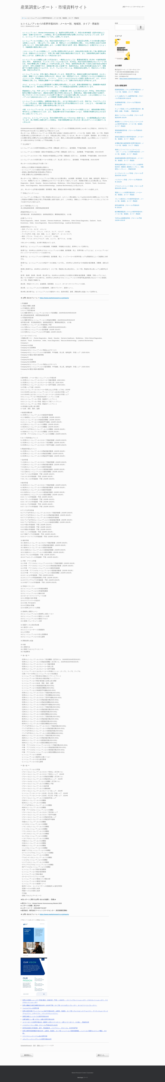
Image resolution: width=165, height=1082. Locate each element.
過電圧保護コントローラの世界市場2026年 (35, 1016)
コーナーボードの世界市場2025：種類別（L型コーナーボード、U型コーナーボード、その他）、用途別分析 (55, 1022)
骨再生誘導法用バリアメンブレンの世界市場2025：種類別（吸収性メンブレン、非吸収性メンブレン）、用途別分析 (129, 167)
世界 (34, 1045)
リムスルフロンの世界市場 (30, 1008)
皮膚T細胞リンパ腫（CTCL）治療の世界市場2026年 (38, 1019)
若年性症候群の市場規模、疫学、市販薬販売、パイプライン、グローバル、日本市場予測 (49, 1028)
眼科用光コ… (27, 1055)
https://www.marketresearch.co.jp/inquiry (54, 298)
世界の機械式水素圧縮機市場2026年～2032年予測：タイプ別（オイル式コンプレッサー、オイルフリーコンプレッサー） (59, 1005)
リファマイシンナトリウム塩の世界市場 (34, 1036)
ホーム (24, 18)
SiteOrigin (80, 1077)
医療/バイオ (40, 1045)
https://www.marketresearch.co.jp (130, 78)
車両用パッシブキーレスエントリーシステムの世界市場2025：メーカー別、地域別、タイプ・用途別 (129, 124)
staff (37, 26)
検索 (116, 23)
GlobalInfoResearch (26, 1045)
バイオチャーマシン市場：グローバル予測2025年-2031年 (40, 1025)
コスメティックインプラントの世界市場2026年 (37, 1039)
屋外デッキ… (103, 1055)
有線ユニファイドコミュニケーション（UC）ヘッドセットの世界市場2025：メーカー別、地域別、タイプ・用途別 (129, 152)
